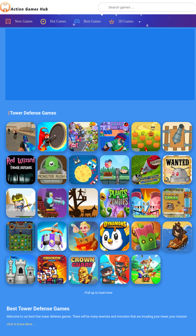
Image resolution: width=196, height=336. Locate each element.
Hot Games (53, 21)
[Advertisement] (100, 64)
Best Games (87, 21)
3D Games (121, 21)
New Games (19, 21)
